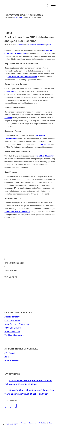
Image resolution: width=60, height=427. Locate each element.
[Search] (46, 5)
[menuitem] (46, 5)
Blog (6, 356)
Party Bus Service (12, 328)
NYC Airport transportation (35, 44)
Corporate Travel (12, 320)
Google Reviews (11, 360)
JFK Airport (9, 353)
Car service (45, 144)
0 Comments (19, 44)
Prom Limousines (12, 331)
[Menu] (51, 5)
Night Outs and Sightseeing (16, 324)
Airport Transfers (12, 317)
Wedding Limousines (13, 335)
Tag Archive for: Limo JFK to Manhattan (23, 15)
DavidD (49, 44)
